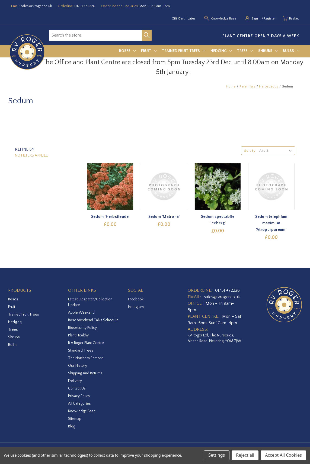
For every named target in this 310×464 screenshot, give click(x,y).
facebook (135, 299)
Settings (216, 455)
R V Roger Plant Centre (86, 343)
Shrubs (267, 51)
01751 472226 (84, 6)
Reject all (245, 455)
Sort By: (250, 150)
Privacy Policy (79, 396)
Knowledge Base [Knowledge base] (223, 18)
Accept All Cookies (283, 455)
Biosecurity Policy (82, 328)
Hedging (221, 51)
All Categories (79, 403)
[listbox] (276, 151)
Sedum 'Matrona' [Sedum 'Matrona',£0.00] (164, 216)
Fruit (148, 51)
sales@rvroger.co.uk (36, 6)
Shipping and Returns (85, 373)
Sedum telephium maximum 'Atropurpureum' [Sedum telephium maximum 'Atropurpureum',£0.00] (271, 223)
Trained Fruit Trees (183, 51)
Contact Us (77, 388)
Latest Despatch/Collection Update (90, 302)
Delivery (75, 381)
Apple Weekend (81, 312)
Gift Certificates (184, 18)
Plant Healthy (78, 335)
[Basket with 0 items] (294, 18)
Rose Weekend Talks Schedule (93, 320)
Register (270, 18)
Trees (245, 51)
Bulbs (291, 51)
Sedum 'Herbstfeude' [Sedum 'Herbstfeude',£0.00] (110, 216)
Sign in (256, 18)
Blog (71, 426)
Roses (127, 51)
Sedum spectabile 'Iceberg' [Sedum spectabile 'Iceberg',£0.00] (217, 219)
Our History (77, 366)
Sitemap (74, 419)
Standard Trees (80, 350)
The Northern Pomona (86, 358)
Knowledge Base (82, 411)
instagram (136, 307)
